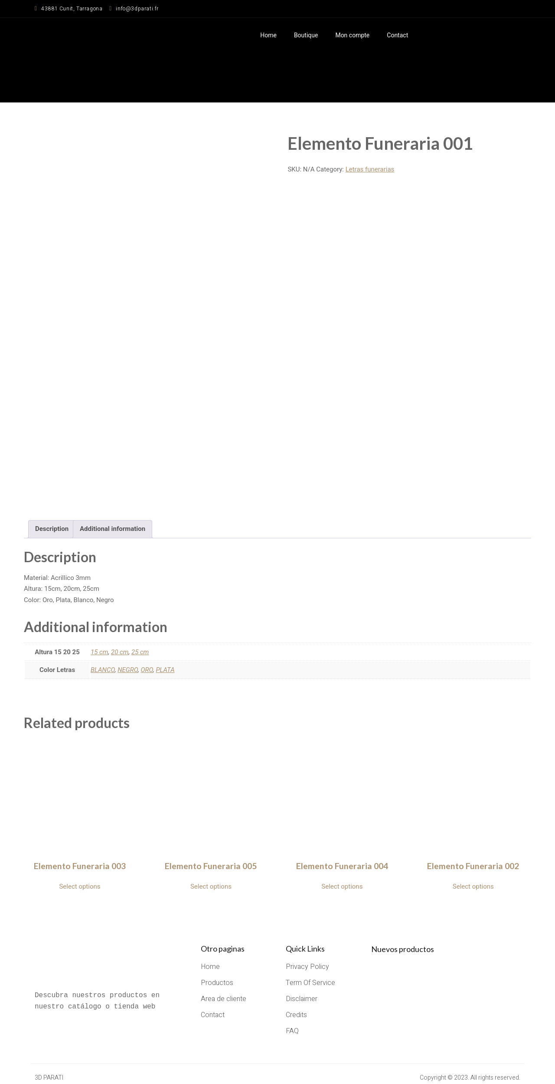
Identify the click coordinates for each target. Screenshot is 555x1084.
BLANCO (103, 662)
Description (52, 521)
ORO (147, 662)
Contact (397, 35)
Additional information (112, 521)
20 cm (119, 645)
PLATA (165, 662)
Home (268, 35)
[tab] (51, 522)
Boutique (306, 35)
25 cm (140, 645)
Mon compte (352, 35)
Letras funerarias (370, 169)
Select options (79, 879)
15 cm (99, 645)
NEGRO (128, 662)
